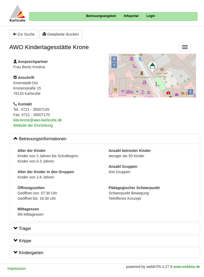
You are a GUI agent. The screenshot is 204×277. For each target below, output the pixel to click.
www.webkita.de (186, 267)
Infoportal (131, 16)
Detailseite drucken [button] (60, 34)
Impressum (16, 268)
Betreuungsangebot (101, 16)
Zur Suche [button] (24, 34)
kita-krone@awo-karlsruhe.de (37, 120)
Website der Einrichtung (33, 125)
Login (150, 16)
